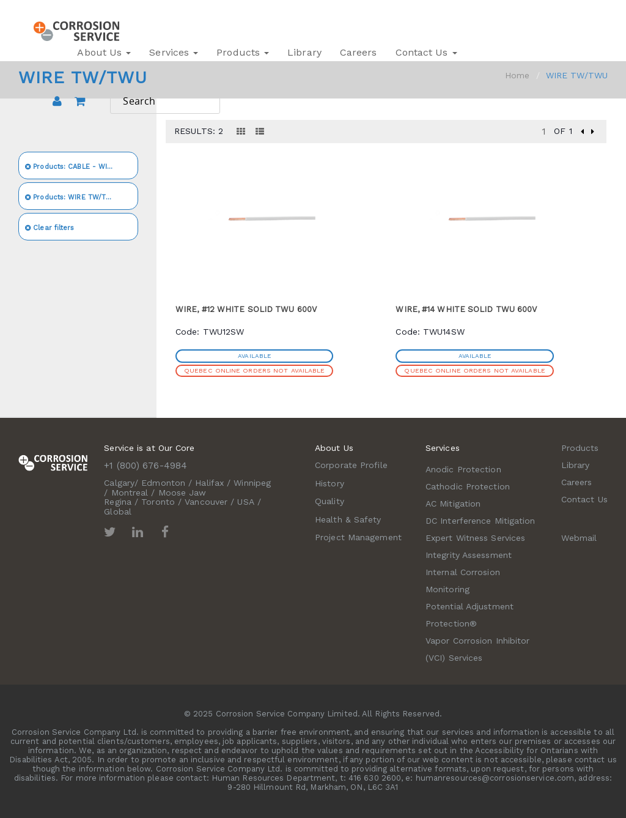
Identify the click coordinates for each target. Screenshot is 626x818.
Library (304, 52)
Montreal (130, 492)
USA (245, 502)
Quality (329, 501)
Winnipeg (252, 483)
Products (242, 52)
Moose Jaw (182, 492)
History (329, 483)
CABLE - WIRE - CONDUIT (81, 167)
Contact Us (426, 52)
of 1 (563, 131)
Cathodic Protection (467, 486)
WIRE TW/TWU (71, 197)
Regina (117, 502)
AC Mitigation (453, 503)
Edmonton (163, 483)
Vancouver (206, 502)
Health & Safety (348, 519)
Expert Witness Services (475, 538)
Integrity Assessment (468, 555)
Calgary (119, 483)
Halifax (209, 483)
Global (117, 511)
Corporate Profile (351, 465)
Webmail (579, 538)
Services (173, 52)
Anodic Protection (463, 469)
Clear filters (50, 228)
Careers (358, 52)
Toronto (158, 502)
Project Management (358, 537)
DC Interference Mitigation (480, 521)
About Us (104, 52)
